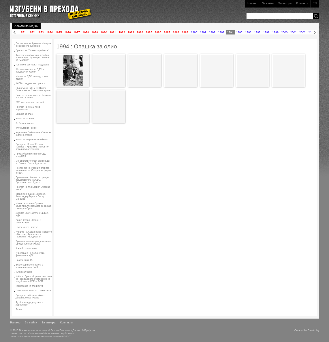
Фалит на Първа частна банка (32, 139)
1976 (67, 32)
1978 (86, 32)
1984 (140, 32)
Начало (252, 3)
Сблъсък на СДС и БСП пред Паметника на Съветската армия (33, 89)
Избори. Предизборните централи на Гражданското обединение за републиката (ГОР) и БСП (34, 279)
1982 (122, 32)
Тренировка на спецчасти (29, 286)
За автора (284, 3)
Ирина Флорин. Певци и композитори (28, 221)
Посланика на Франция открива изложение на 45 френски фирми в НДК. (33, 170)
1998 (266, 32)
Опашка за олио (24, 114)
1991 (203, 32)
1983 (131, 32)
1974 (49, 32)
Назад (14, 32)
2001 (293, 32)
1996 (248, 32)
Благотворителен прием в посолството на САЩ (29, 266)
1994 (230, 32)
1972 (31, 32)
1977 (76, 32)
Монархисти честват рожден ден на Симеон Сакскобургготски (33, 162)
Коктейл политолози (26, 248)
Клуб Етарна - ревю (26, 128)
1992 (212, 32)
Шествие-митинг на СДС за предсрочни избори (30, 70)
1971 (22, 32)
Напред (314, 32)
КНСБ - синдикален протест (30, 83)
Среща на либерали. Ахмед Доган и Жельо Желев (30, 296)
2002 (302, 32)
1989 (185, 32)
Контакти (302, 3)
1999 (275, 32)
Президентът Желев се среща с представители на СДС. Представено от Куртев (33, 179)
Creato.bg (313, 330)
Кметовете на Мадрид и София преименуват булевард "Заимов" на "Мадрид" (33, 57)
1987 (167, 32)
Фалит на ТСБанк (25, 118)
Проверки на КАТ (25, 260)
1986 (158, 32)
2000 (284, 32)
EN (315, 3)
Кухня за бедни (24, 272)
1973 (40, 32)
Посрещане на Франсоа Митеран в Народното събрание (33, 44)
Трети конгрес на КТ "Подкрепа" (33, 64)
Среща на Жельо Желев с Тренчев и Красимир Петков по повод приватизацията (32, 146)
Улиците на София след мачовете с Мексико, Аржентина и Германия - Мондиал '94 (34, 234)
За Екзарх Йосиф (25, 123)
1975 (58, 32)
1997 (257, 32)
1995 (239, 32)
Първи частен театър (27, 227)
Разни (19, 309)
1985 (149, 32)
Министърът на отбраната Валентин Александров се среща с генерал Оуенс (33, 206)
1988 (176, 32)
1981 (113, 32)
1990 (194, 32)
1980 (104, 32)
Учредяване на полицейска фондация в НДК (30, 254)
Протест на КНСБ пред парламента (28, 108)
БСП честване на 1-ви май (30, 102)
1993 (221, 32)
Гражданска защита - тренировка (33, 290)
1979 (95, 32)
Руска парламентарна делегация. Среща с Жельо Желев (33, 242)
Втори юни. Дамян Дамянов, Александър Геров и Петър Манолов (31, 196)
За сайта (268, 3)
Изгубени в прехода (49, 10)
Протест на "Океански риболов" (32, 50)
